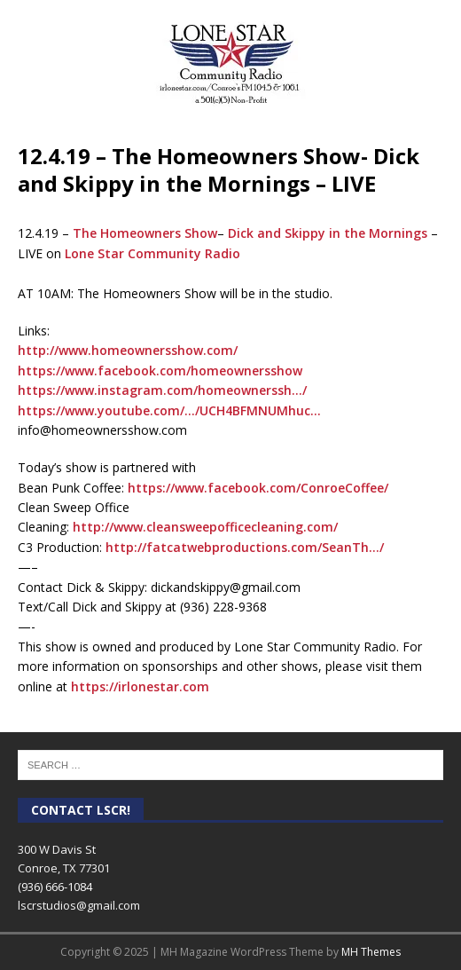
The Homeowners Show (145, 233)
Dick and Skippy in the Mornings (327, 233)
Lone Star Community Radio (152, 253)
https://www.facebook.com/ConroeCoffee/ (258, 487)
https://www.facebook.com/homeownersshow (160, 370)
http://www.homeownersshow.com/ (128, 350)
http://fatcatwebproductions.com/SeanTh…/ (244, 547)
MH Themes (371, 951)
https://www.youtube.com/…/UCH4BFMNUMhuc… (169, 410)
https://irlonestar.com (140, 686)
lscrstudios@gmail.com (79, 905)
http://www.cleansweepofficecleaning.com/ (205, 526)
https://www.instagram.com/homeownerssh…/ (162, 390)
